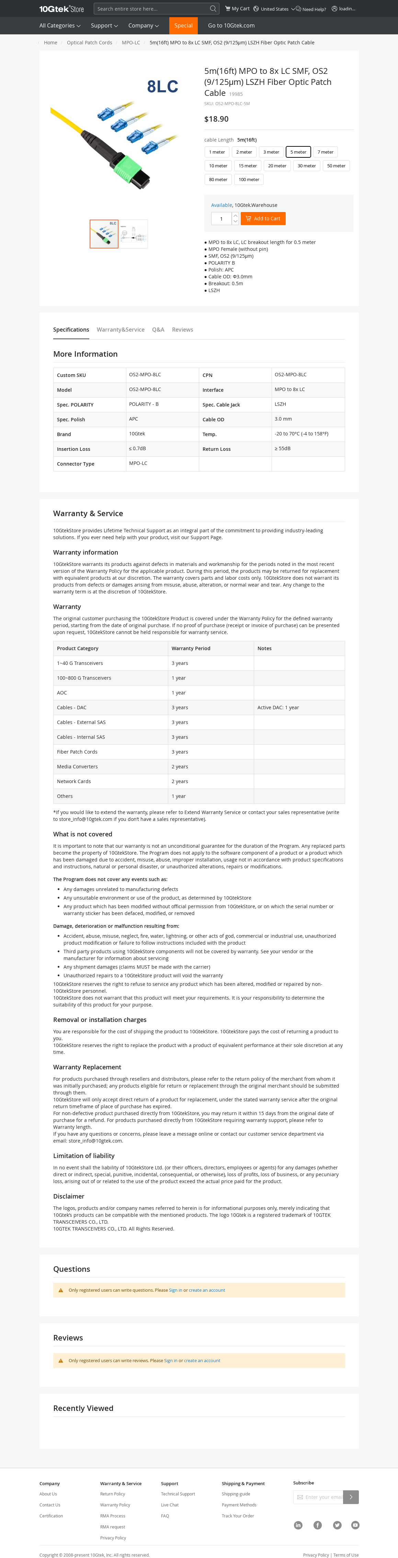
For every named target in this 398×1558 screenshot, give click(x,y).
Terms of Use (346, 1555)
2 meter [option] (244, 152)
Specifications (71, 329)
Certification (51, 1515)
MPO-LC (131, 42)
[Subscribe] (351, 1497)
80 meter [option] (218, 179)
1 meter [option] (217, 152)
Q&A (158, 329)
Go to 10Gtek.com (231, 25)
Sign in (175, 1290)
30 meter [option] (307, 166)
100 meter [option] (249, 179)
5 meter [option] (298, 152)
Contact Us (49, 1504)
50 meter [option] (336, 166)
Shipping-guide (236, 1493)
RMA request (112, 1526)
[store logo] (61, 8)
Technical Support (178, 1493)
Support (101, 25)
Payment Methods (239, 1504)
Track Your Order (238, 1515)
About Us (48, 1493)
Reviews (182, 329)
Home (50, 42)
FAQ (165, 1515)
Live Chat (170, 1504)
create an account (207, 1290)
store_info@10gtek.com (85, 819)
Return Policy (112, 1493)
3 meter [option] (271, 152)
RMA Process (112, 1515)
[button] (133, 234)
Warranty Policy (115, 1504)
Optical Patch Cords (89, 42)
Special (183, 25)
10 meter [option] (218, 166)
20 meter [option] (277, 166)
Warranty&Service (121, 329)
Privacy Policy (113, 1537)
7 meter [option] (325, 152)
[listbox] (279, 167)
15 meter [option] (248, 166)
